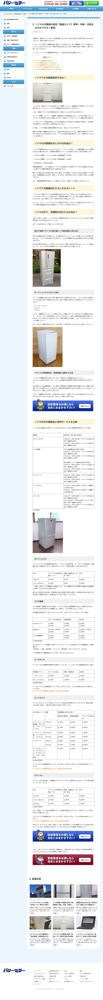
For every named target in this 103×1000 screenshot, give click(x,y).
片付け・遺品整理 (12, 36)
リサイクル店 (27, 9)
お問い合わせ (91, 9)
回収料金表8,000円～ (13, 19)
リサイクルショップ (12, 53)
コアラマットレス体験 (39, 979)
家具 (8, 69)
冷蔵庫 (35, 31)
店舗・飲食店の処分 (12, 40)
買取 (8, 28)
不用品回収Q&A (18, 13)
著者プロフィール (53, 982)
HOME (11, 9)
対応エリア (52, 979)
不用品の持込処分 (12, 57)
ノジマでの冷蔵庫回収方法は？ (44, 61)
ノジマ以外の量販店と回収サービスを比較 (47, 69)
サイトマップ (37, 984)
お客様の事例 (52, 976)
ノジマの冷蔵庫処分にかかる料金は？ (46, 63)
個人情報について (68, 982)
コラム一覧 (10, 86)
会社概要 (76, 9)
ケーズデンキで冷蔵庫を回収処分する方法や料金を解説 (51, 691)
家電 (24, 13)
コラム (66, 979)
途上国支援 (59, 9)
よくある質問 (67, 976)
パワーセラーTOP (7, 13)
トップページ (37, 971)
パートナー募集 (84, 979)
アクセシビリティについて (86, 982)
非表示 (49, 57)
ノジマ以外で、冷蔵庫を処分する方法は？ (47, 67)
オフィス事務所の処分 (13, 44)
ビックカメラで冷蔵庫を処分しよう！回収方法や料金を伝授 (52, 768)
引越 (8, 23)
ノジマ (40, 31)
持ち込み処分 (43, 9)
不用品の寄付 (10, 61)
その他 (9, 78)
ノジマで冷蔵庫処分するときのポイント (47, 65)
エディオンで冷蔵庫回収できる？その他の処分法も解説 (51, 821)
